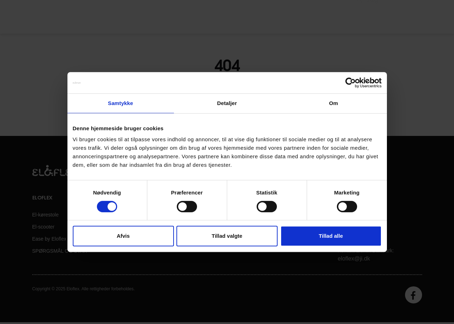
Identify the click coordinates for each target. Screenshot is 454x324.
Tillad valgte (227, 236)
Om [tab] (333, 103)
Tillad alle (331, 236)
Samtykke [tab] (120, 103)
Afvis (123, 236)
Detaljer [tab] (227, 103)
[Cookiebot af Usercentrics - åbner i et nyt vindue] (350, 82)
